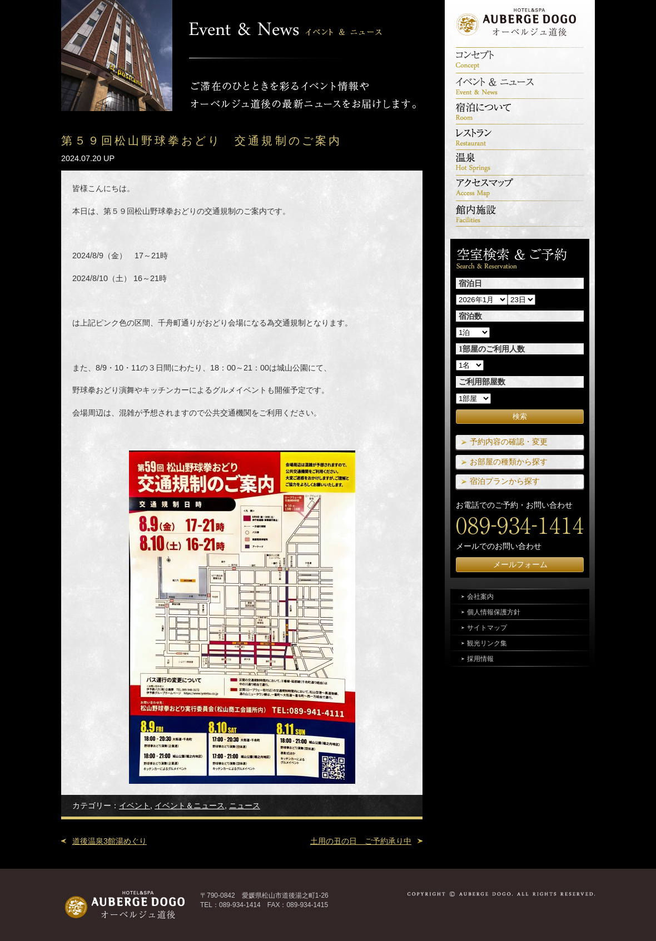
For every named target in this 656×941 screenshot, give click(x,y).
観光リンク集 (487, 643)
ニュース (244, 805)
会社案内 (480, 596)
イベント (134, 805)
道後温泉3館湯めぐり (109, 841)
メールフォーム (520, 564)
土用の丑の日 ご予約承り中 (360, 841)
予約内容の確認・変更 (509, 441)
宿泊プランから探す (505, 481)
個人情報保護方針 (493, 612)
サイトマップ (487, 628)
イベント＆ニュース (190, 805)
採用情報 (480, 659)
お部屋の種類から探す (509, 461)
